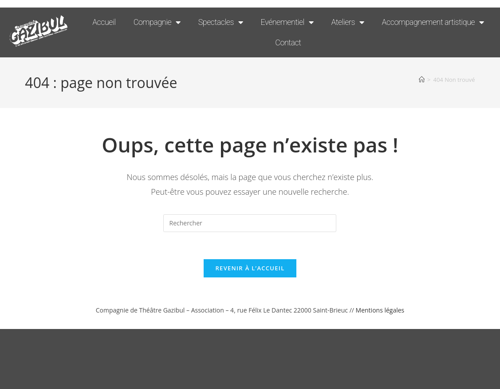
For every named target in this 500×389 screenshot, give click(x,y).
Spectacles (220, 22)
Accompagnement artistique (433, 22)
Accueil (104, 22)
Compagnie (157, 22)
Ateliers (347, 22)
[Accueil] (422, 80)
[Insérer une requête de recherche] (249, 223)
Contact (288, 42)
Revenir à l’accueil (249, 268)
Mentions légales (380, 310)
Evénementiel (287, 22)
